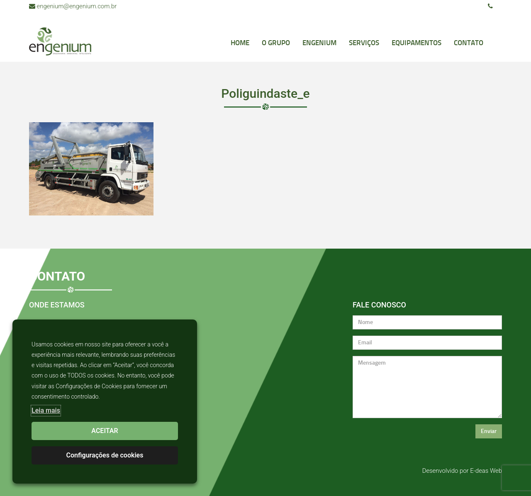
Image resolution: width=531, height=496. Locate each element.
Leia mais (46, 410)
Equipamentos (416, 43)
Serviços (364, 43)
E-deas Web (486, 470)
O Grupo (276, 43)
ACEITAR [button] (104, 431)
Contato (468, 43)
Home (240, 43)
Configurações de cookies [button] (105, 455)
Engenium (319, 43)
